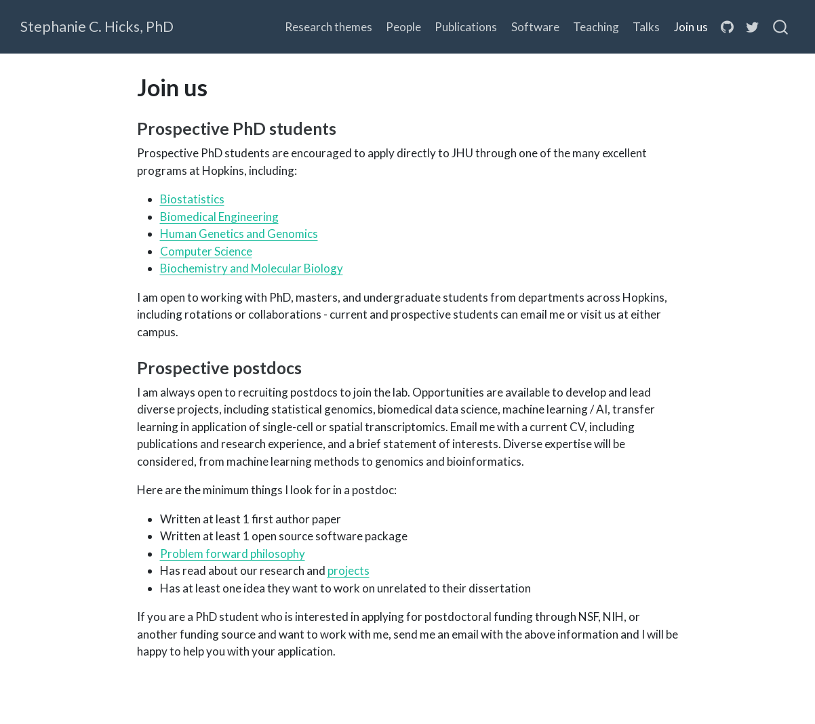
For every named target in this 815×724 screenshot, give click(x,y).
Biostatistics (192, 199)
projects (348, 570)
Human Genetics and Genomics (239, 233)
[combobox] (781, 27)
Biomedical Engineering (219, 216)
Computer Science (206, 251)
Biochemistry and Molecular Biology (251, 268)
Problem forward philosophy (232, 553)
